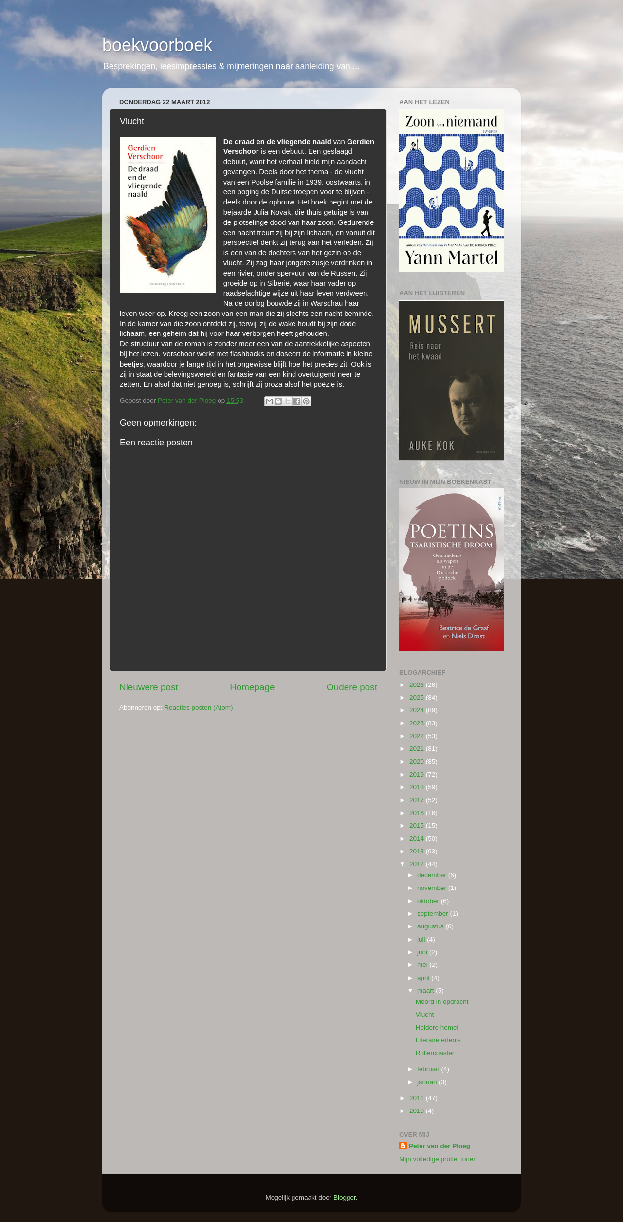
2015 (417, 825)
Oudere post (352, 687)
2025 (417, 697)
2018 (417, 787)
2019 (417, 774)
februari (429, 1069)
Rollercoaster (435, 1052)
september (433, 913)
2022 (417, 736)
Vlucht (425, 1014)
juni (423, 952)
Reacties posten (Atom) (198, 707)
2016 (417, 812)
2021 (417, 748)
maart (426, 990)
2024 (417, 710)
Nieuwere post (148, 687)
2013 (417, 851)
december (432, 875)
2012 (417, 864)
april (424, 977)
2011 (417, 1098)
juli (422, 939)
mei (423, 964)
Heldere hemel (437, 1027)
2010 (417, 1110)
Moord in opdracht (442, 1001)
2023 (417, 723)
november (432, 887)
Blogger (344, 1197)
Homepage (252, 687)
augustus (431, 926)
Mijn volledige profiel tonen (438, 1159)
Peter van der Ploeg (439, 1145)
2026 (417, 684)
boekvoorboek (157, 45)
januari (428, 1082)
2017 (417, 800)
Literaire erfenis (438, 1040)
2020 (417, 761)
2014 (417, 838)
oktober (429, 901)
